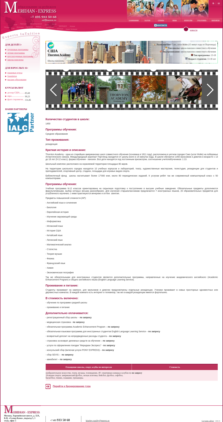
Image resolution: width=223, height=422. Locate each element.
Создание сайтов (208, 421)
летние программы (16, 53)
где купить (201, 20)
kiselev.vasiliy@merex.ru (97, 420)
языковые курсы (14, 73)
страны (161, 20)
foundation (12, 76)
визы (175, 20)
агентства (188, 20)
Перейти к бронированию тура (72, 386)
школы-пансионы (15, 60)
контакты (215, 20)
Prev (53, 90)
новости (193, 30)
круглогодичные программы (20, 56)
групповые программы (17, 49)
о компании (134, 20)
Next (210, 90)
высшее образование (16, 79)
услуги (147, 20)
